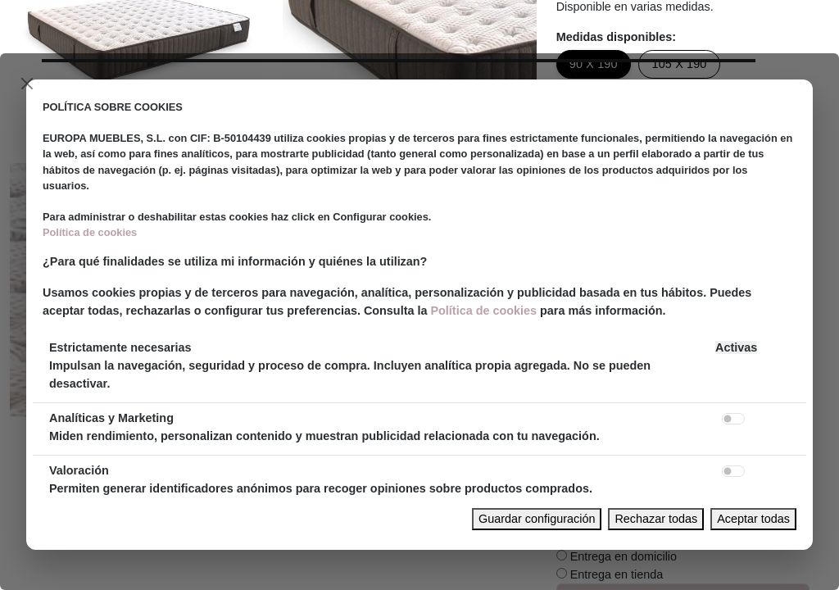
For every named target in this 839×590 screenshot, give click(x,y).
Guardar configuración (536, 518)
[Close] (27, 83)
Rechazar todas (656, 518)
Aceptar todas (753, 518)
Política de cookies (90, 232)
